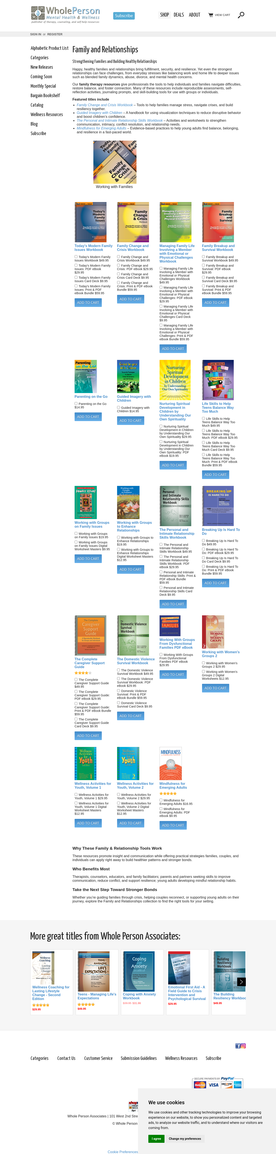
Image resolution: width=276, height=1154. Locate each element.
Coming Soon (41, 76)
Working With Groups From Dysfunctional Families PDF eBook (177, 643)
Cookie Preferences (123, 1152)
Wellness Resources (47, 114)
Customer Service (98, 1058)
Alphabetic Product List (50, 48)
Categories (40, 57)
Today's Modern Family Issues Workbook (94, 248)
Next (241, 982)
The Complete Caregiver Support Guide (90, 663)
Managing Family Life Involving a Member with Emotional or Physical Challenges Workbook (177, 253)
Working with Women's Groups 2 (221, 654)
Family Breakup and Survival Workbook (218, 248)
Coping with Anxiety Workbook (139, 996)
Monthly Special (43, 86)
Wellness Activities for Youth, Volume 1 (93, 785)
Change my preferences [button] (185, 1138)
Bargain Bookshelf (45, 95)
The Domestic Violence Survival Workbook (136, 661)
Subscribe (38, 133)
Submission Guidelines (139, 1058)
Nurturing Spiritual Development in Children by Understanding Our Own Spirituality (175, 411)
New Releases (42, 67)
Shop (164, 15)
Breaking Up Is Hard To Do (221, 531)
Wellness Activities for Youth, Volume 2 (135, 785)
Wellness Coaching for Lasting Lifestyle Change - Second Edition (50, 993)
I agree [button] (156, 1138)
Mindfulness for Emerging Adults (101, 128)
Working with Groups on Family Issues (92, 524)
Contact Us (66, 1058)
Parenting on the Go (91, 396)
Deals (179, 15)
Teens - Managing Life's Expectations (97, 996)
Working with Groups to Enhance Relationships (134, 526)
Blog (34, 124)
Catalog (37, 105)
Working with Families (114, 187)
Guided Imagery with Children (99, 113)
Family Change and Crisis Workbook (105, 105)
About (194, 15)
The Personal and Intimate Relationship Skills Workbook (120, 120)
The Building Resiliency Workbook (230, 996)
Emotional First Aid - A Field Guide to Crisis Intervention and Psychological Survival (187, 993)
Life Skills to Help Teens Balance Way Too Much (218, 407)
